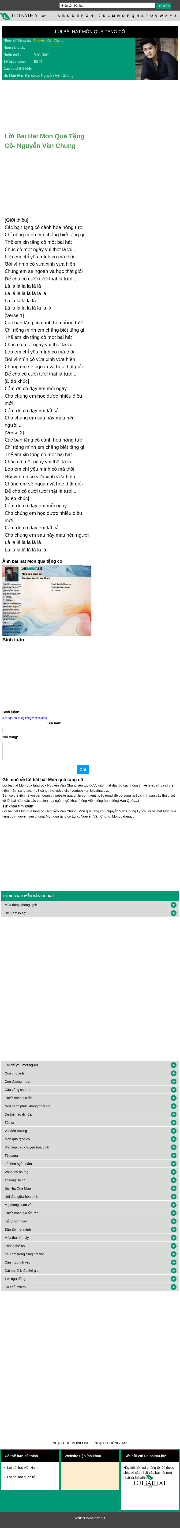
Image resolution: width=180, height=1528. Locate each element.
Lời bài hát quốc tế (21, 1481)
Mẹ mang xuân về (18, 1208)
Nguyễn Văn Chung (49, 40)
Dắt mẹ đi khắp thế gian (22, 1274)
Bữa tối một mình (18, 1233)
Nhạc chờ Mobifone (71, 1447)
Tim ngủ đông (15, 1282)
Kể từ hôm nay (16, 1225)
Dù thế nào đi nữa (18, 1118)
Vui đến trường (16, 1134)
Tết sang (11, 1159)
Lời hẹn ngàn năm (18, 1167)
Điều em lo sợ (15, 917)
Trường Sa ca (15, 1184)
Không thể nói (15, 1250)
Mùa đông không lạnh (21, 909)
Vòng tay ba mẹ (16, 1176)
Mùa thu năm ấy (17, 1241)
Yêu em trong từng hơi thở (24, 1258)
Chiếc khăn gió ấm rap (21, 1217)
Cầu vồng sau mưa (19, 1093)
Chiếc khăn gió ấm (19, 1102)
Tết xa (9, 1126)
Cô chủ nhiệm (15, 1291)
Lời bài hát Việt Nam (22, 1471)
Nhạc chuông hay (111, 1447)
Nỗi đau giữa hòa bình (21, 1200)
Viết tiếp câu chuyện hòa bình (27, 1151)
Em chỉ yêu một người (21, 1069)
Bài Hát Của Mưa (18, 1192)
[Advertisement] (90, 857)
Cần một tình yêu (17, 1266)
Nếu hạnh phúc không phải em (28, 1110)
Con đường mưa (17, 1085)
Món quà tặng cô (17, 1143)
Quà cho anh (14, 1077)
